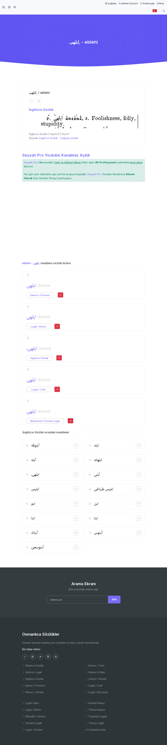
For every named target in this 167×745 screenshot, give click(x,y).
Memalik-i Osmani (33, 716)
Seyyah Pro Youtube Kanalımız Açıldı (56, 155)
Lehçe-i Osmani (95, 678)
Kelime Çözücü (128, 3)
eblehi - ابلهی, (31, 263)
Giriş (160, 3)
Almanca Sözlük (33, 665)
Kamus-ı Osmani (33, 692)
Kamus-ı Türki (94, 665)
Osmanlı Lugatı (32, 723)
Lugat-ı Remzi (38, 326)
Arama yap (147, 3)
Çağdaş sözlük (69, 138)
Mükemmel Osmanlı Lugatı (45, 420)
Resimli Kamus (95, 703)
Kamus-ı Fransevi (40, 295)
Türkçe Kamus (95, 709)
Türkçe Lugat (94, 723)
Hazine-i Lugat (32, 672)
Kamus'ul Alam (95, 672)
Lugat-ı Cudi (38, 389)
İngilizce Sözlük (41, 110)
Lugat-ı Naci (30, 703)
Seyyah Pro (30, 162)
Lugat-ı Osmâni (32, 729)
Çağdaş (110, 3)
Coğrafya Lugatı (96, 716)
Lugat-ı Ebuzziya (96, 692)
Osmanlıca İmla (95, 729)
